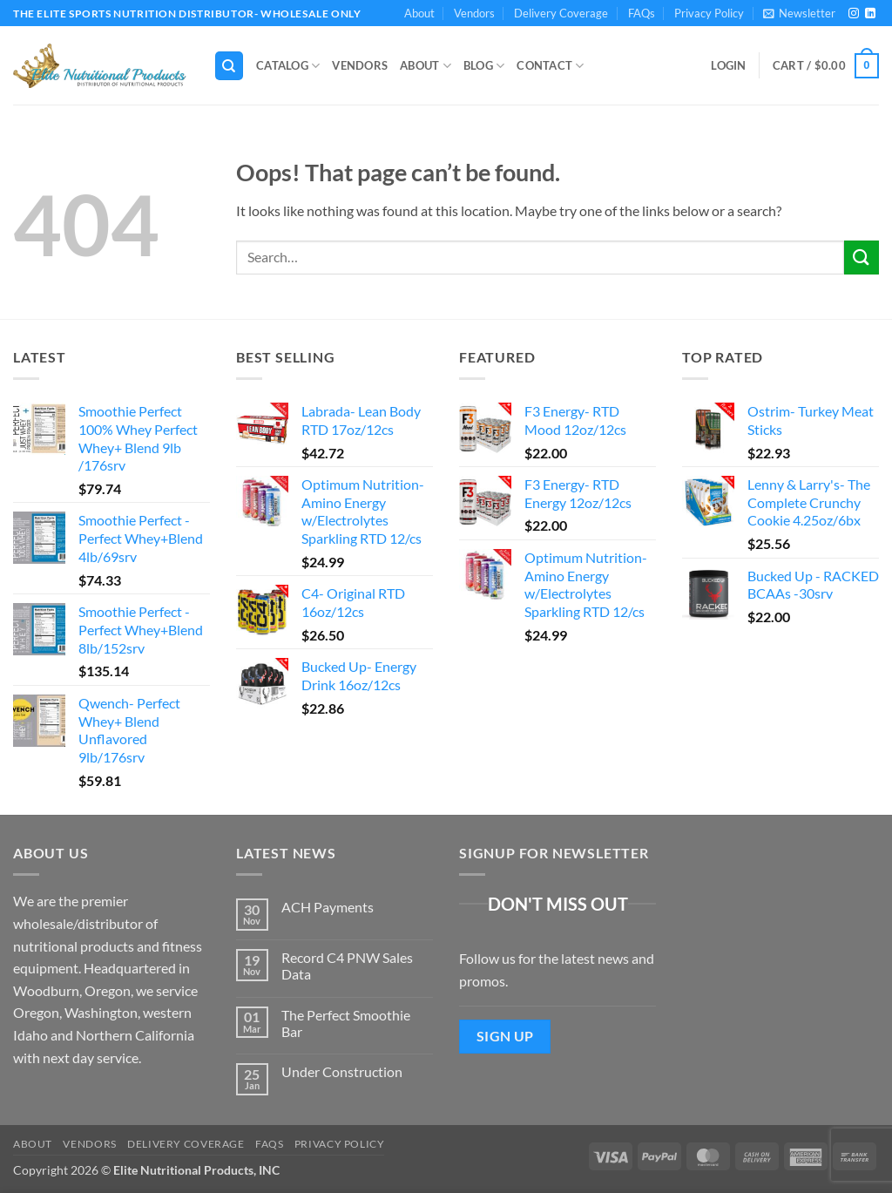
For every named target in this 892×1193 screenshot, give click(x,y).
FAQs (641, 13)
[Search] (229, 65)
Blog (483, 66)
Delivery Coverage (561, 13)
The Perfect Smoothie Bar (345, 1023)
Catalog (288, 66)
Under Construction (341, 1071)
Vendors (474, 13)
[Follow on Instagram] (853, 14)
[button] (799, 13)
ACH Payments (327, 906)
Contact (550, 66)
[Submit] (861, 258)
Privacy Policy (709, 13)
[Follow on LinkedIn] (870, 14)
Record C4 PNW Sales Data (347, 965)
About (419, 13)
